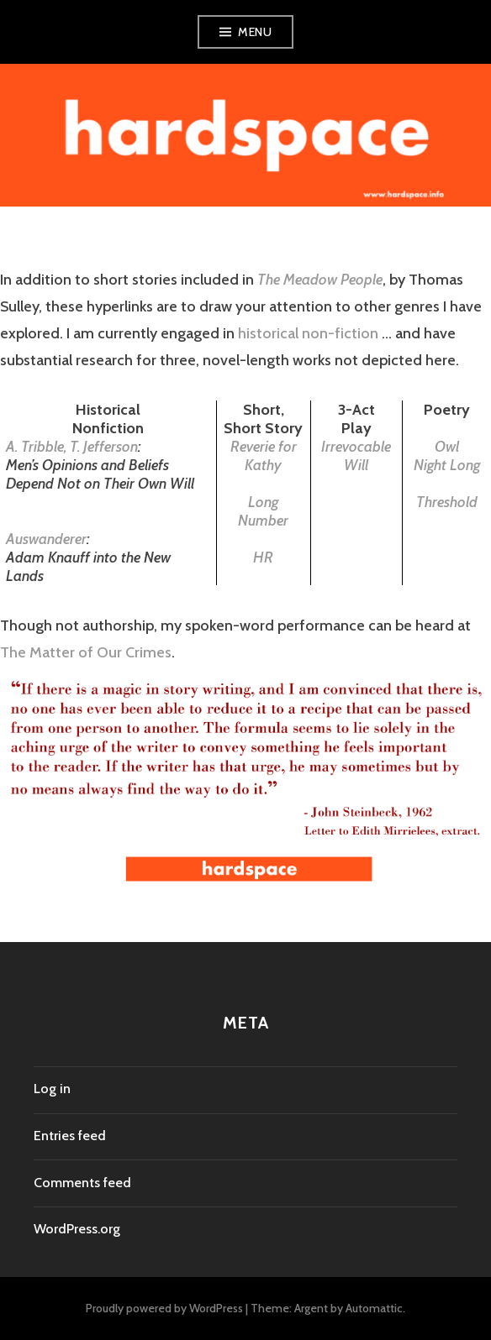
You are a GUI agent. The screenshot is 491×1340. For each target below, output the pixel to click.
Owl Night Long (447, 455)
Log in (52, 1089)
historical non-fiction (306, 333)
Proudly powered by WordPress (164, 1308)
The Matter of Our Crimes (86, 652)
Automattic (374, 1308)
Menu (255, 31)
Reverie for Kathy (263, 455)
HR (263, 557)
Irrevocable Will (356, 455)
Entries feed (70, 1136)
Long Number (263, 511)
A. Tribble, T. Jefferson (72, 446)
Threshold (447, 502)
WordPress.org (77, 1229)
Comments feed (82, 1183)
